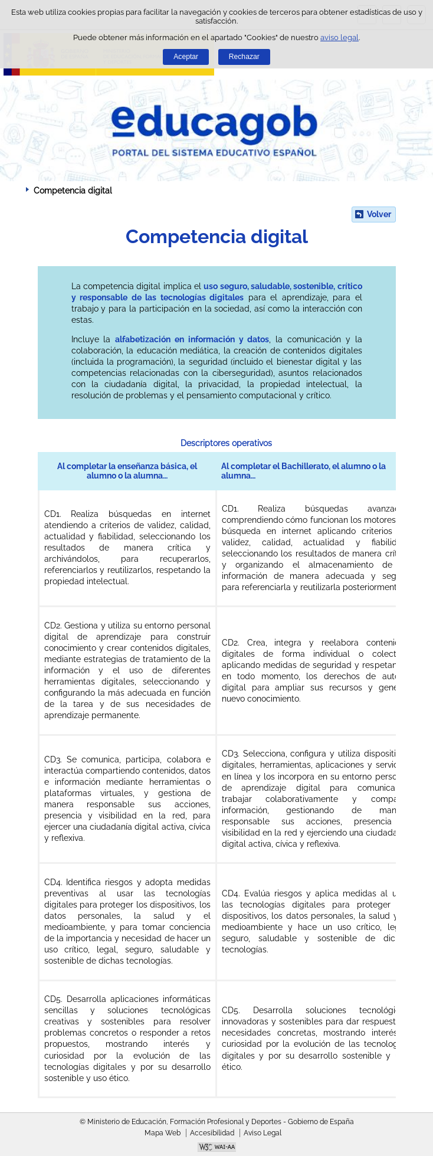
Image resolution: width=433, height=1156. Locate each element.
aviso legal (339, 37)
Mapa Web (163, 1133)
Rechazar (244, 57)
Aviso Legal (262, 1133)
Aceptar (185, 57)
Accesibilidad (212, 1133)
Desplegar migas (15, 190)
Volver (379, 214)
